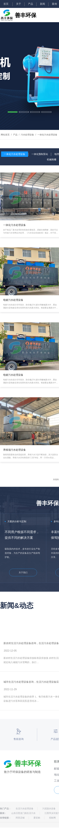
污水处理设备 (27, 134)
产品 (30, 4)
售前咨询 (19, 739)
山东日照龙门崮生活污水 (23, 813)
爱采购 (37, 817)
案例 (54, 4)
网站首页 (5, 134)
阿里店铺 (20, 817)
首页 (6, 4)
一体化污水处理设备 (47, 134)
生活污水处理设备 (24, 808)
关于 (18, 4)
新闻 (42, 4)
